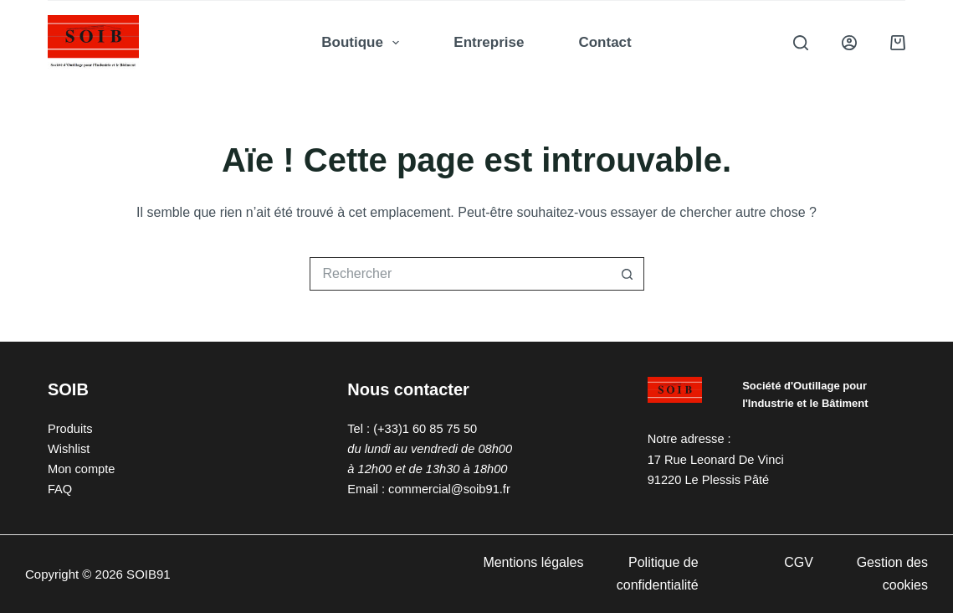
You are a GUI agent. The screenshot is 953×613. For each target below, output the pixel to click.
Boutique (363, 43)
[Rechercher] (800, 42)
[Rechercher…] (460, 274)
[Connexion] (849, 42)
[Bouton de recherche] (627, 274)
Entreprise (488, 42)
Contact (604, 42)
